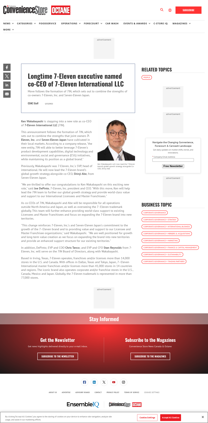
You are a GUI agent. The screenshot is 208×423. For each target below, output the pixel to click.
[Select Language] (170, 10)
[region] (104, 417)
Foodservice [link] (47, 23)
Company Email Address (163, 157)
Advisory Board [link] (82, 392)
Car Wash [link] (112, 23)
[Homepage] (36, 10)
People (146, 77)
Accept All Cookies (170, 417)
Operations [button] (69, 23)
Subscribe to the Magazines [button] (150, 356)
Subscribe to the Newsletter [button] (57, 356)
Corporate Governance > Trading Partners (163, 261)
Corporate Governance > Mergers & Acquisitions (166, 233)
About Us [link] (53, 392)
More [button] (7, 29)
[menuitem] (10, 23)
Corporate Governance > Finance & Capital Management (170, 247)
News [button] (6, 23)
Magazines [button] (180, 23)
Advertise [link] (66, 392)
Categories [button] (24, 23)
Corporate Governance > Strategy (159, 219)
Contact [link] (98, 392)
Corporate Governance (154, 212)
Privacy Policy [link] (113, 392)
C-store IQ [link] (161, 23)
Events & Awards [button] (135, 23)
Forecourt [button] (91, 23)
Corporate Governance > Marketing (160, 240)
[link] (7, 67)
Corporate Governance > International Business (166, 226)
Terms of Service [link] (131, 392)
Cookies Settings (151, 392)
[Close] (202, 417)
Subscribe (188, 10)
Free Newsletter (173, 166)
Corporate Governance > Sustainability (162, 254)
